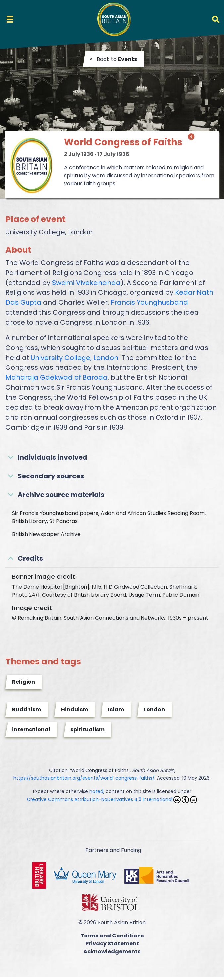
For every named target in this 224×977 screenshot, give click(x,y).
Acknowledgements (112, 951)
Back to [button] (113, 59)
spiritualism (87, 729)
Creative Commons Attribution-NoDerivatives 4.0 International (112, 799)
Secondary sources (51, 476)
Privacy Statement (112, 943)
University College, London (74, 357)
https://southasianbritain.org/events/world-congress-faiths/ (84, 778)
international (31, 729)
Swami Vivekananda (86, 282)
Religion (23, 682)
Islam (116, 709)
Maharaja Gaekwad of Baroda (56, 377)
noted (96, 791)
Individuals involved (52, 457)
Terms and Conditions (112, 935)
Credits (30, 558)
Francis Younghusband (149, 302)
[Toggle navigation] (10, 19)
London (154, 709)
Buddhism (26, 709)
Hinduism (74, 709)
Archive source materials (61, 494)
